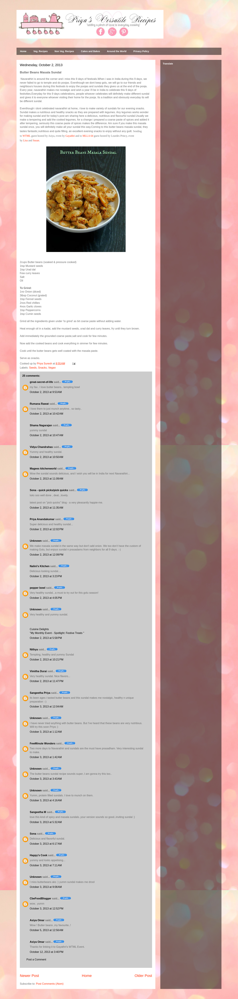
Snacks (42, 367)
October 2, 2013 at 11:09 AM (46, 478)
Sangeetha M (38, 812)
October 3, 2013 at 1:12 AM (46, 731)
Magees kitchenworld (43, 468)
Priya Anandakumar (42, 519)
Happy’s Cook (38, 855)
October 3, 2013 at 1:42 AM (46, 757)
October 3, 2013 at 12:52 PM (46, 908)
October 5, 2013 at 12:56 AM (46, 930)
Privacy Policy (141, 51)
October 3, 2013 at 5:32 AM (46, 822)
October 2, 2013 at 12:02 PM (46, 529)
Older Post (143, 976)
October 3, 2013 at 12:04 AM (46, 706)
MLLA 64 (88, 135)
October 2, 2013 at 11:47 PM (46, 681)
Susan (36, 140)
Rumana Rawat (39, 403)
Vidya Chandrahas (41, 447)
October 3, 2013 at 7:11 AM (46, 865)
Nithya (34, 649)
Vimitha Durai (38, 671)
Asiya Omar (37, 920)
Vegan (52, 367)
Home (23, 51)
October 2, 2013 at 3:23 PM (46, 576)
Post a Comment (36, 959)
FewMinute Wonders (42, 743)
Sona (33, 833)
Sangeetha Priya (40, 692)
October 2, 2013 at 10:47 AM (46, 435)
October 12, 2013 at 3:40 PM (46, 952)
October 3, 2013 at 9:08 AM (46, 887)
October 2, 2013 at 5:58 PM (46, 638)
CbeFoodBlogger (40, 898)
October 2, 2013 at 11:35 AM (46, 507)
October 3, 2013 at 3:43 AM (46, 778)
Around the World (116, 51)
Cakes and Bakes (90, 51)
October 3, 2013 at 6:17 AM (46, 843)
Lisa (25, 140)
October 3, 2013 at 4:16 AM (46, 800)
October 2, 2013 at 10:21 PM (46, 659)
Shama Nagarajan (41, 425)
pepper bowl (37, 587)
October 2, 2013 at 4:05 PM (46, 597)
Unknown (36, 540)
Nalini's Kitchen (39, 566)
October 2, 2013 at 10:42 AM (46, 413)
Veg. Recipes (40, 51)
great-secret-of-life (41, 382)
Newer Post (29, 976)
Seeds (33, 367)
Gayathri (70, 135)
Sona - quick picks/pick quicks (49, 490)
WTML (26, 135)
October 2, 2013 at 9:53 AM (46, 392)
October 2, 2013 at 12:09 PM (46, 554)
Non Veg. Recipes (64, 51)
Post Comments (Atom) (49, 983)
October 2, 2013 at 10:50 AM (46, 457)
